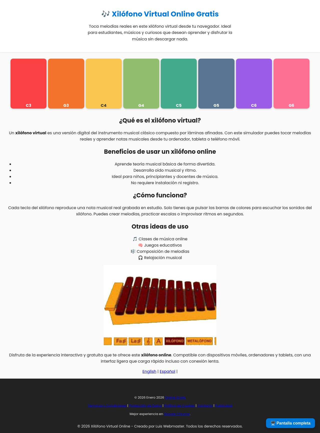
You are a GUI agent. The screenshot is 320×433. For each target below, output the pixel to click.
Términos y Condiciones (107, 405)
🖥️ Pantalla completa (290, 423)
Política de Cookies (179, 405)
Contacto (204, 405)
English (149, 371)
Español (168, 371)
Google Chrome (177, 414)
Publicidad (223, 405)
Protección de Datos (145, 405)
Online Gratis (175, 397)
